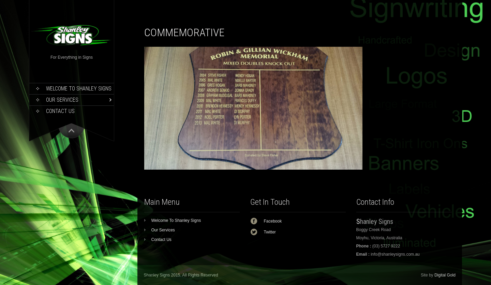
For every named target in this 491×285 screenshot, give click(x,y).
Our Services (62, 100)
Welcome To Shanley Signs (78, 88)
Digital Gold (445, 275)
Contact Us (60, 111)
